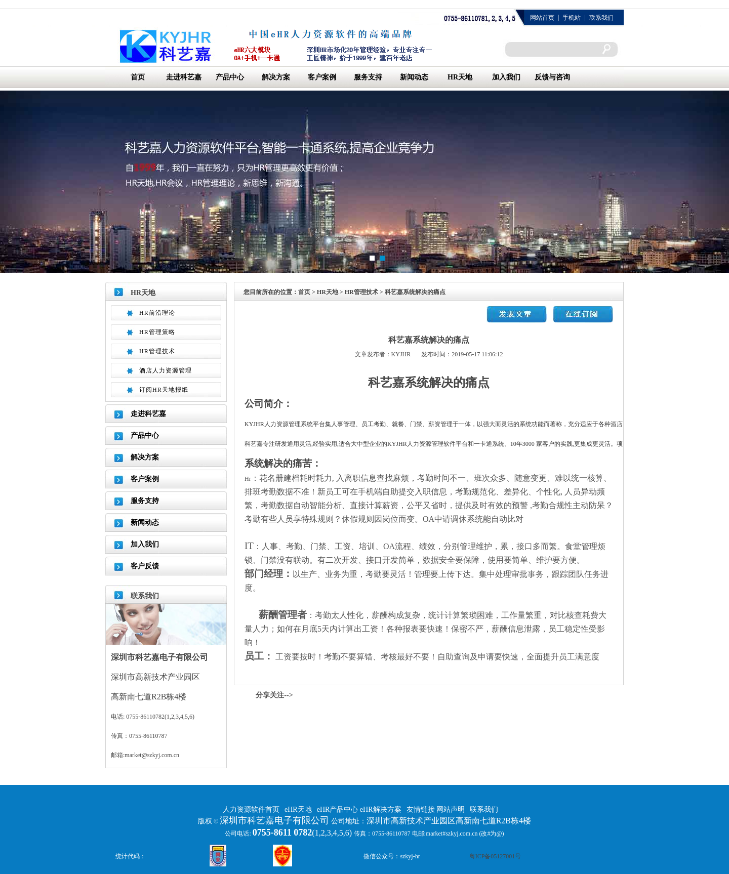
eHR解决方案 (380, 809)
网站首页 (542, 17)
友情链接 (422, 809)
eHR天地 (298, 809)
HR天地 (460, 77)
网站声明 (450, 809)
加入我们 (506, 77)
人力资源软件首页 (251, 809)
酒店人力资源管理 (165, 370)
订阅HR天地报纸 (163, 389)
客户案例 (322, 77)
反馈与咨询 (552, 77)
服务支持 (368, 77)
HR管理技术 (157, 351)
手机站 (571, 17)
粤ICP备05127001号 (495, 856)
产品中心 (230, 77)
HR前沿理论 (157, 312)
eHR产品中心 (338, 809)
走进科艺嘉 (183, 77)
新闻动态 (414, 77)
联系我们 (601, 17)
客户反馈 (145, 566)
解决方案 (276, 77)
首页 (138, 77)
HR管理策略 (157, 332)
